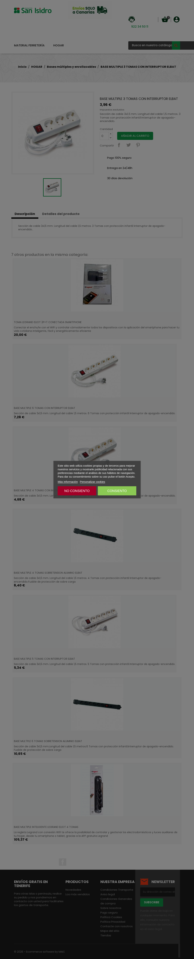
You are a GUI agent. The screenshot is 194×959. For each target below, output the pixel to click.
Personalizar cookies (92, 481)
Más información (68, 481)
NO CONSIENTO (77, 491)
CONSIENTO (117, 491)
